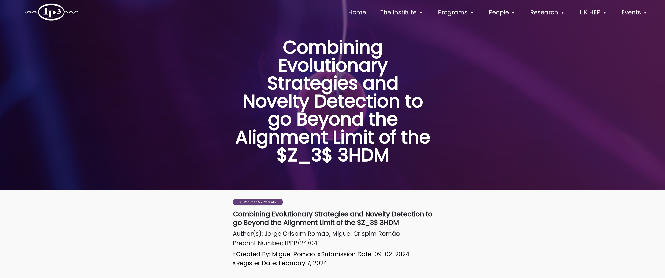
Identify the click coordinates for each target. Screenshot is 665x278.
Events (635, 12)
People (502, 12)
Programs (456, 12)
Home (357, 12)
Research (547, 12)
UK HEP (593, 12)
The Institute (402, 12)
